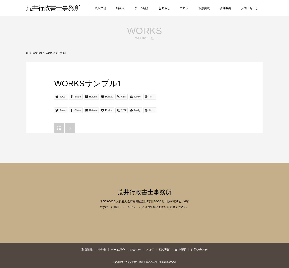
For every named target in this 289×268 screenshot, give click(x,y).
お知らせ (164, 8)
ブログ (184, 8)
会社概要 (225, 8)
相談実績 (204, 8)
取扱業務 (100, 8)
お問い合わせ (249, 8)
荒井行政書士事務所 (53, 8)
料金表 (120, 8)
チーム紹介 (142, 8)
